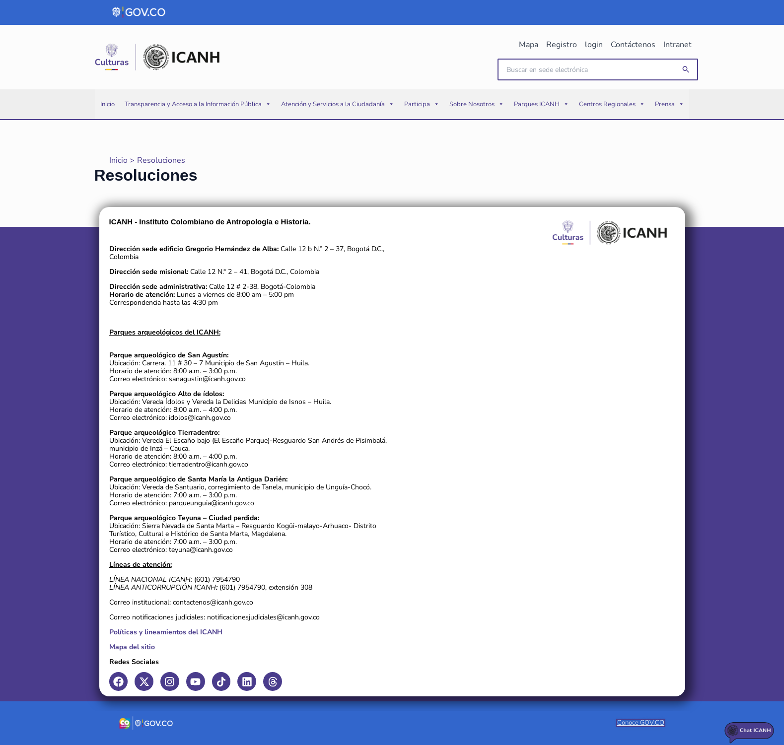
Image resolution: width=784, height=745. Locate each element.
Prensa (669, 104)
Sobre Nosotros (476, 104)
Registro (561, 44)
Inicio (107, 104)
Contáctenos (633, 44)
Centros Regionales (612, 104)
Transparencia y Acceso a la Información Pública (198, 104)
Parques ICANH (541, 104)
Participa (421, 104)
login (594, 44)
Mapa (528, 44)
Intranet (677, 44)
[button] (686, 69)
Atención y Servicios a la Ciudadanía (337, 104)
